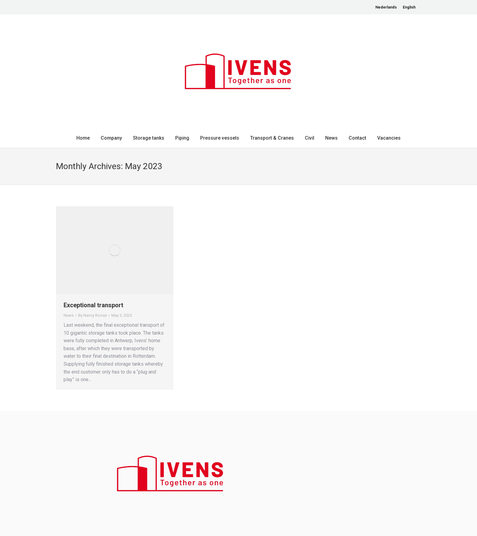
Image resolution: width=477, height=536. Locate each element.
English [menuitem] (409, 7)
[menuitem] (386, 7)
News (69, 315)
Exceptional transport (93, 305)
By (92, 315)
